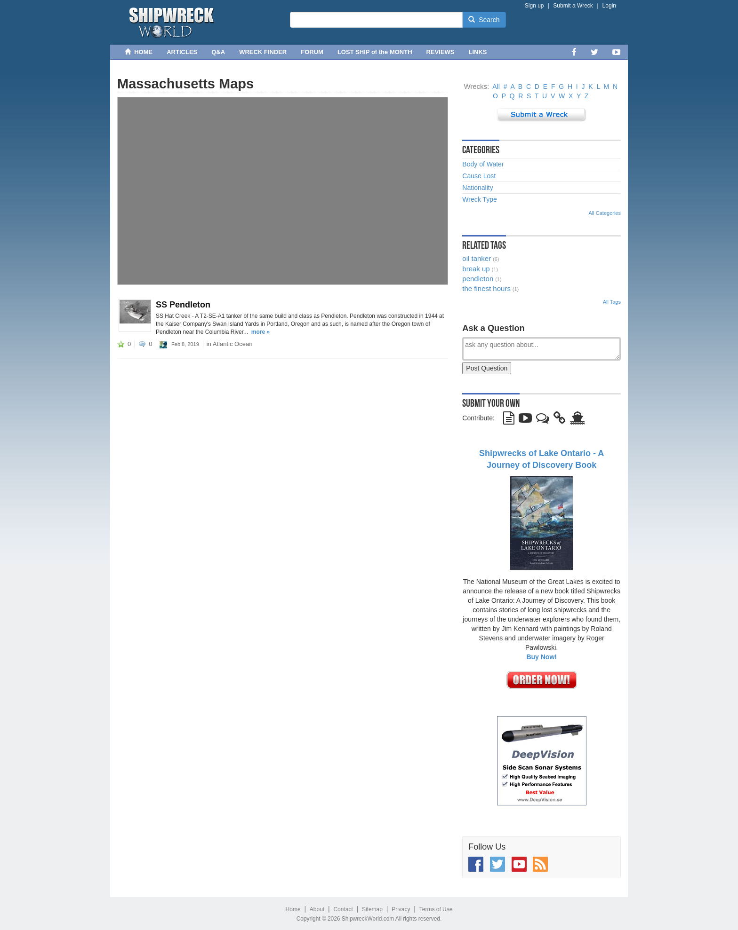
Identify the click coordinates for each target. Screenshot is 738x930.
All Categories (605, 213)
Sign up (534, 5)
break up (475, 269)
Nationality (477, 187)
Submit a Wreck (573, 5)
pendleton (477, 279)
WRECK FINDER (263, 51)
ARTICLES (182, 51)
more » (260, 332)
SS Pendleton (183, 304)
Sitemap (372, 909)
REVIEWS (440, 51)
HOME (138, 51)
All (496, 86)
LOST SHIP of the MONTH (374, 51)
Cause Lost (479, 176)
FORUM (312, 51)
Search (483, 20)
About (317, 909)
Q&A (218, 51)
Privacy (401, 909)
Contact (343, 909)
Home (293, 909)
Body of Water (483, 164)
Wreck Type (479, 199)
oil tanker (476, 258)
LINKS (478, 51)
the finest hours (486, 288)
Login (609, 5)
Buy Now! (541, 657)
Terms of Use (436, 909)
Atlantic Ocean (233, 343)
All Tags (612, 302)
